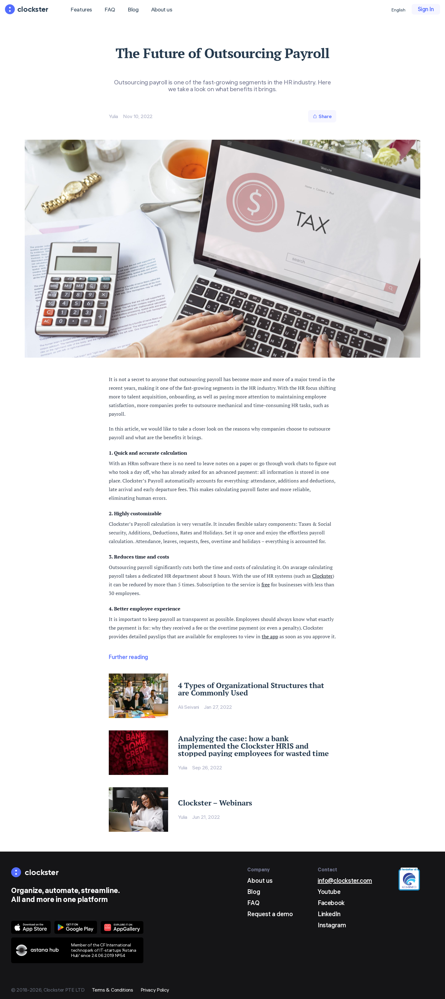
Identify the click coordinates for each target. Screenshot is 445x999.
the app (270, 636)
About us (161, 9)
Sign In (426, 9)
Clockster (322, 575)
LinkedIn (329, 914)
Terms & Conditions (112, 990)
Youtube (329, 891)
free (265, 584)
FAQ (109, 9)
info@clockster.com (345, 880)
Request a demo (270, 914)
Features (81, 9)
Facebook (331, 903)
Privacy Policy (155, 990)
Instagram (332, 925)
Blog (133, 9)
